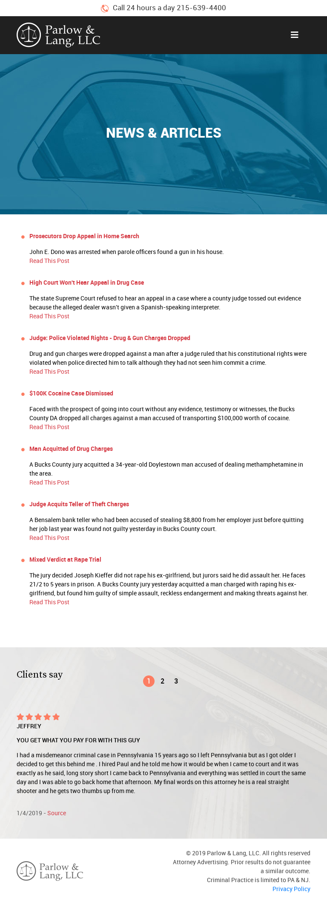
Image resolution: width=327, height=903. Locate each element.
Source (56, 813)
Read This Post (49, 261)
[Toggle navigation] (295, 35)
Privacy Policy (291, 889)
